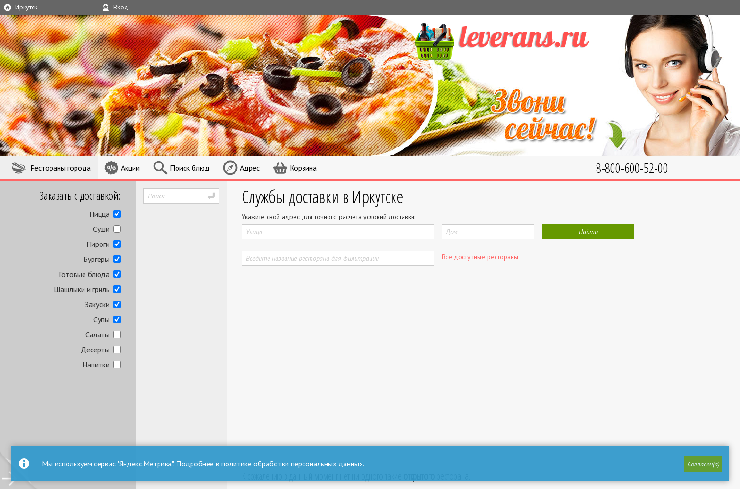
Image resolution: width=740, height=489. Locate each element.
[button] (703, 464)
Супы (101, 319)
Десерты (95, 349)
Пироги (97, 244)
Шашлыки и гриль (81, 289)
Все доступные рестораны (480, 257)
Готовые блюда (84, 274)
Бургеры (96, 259)
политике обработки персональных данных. (292, 463)
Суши (101, 229)
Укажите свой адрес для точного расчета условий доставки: (328, 216)
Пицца (99, 214)
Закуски (97, 304)
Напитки (95, 364)
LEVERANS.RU (520, 40)
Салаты (97, 334)
